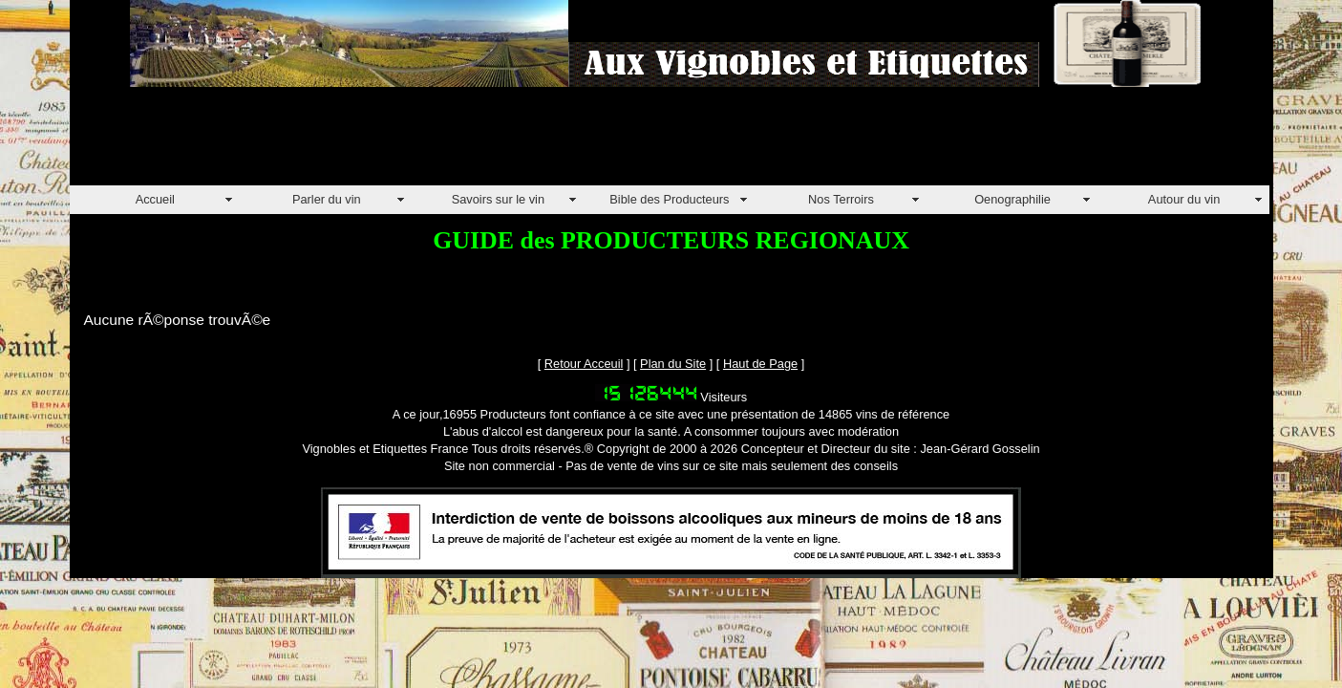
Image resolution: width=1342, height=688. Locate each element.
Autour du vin (1184, 199)
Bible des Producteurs (669, 199)
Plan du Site (673, 363)
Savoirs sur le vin (498, 199)
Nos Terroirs (841, 199)
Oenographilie (1012, 199)
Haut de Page (760, 363)
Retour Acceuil (584, 363)
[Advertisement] (417, 142)
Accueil (155, 199)
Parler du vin (326, 199)
